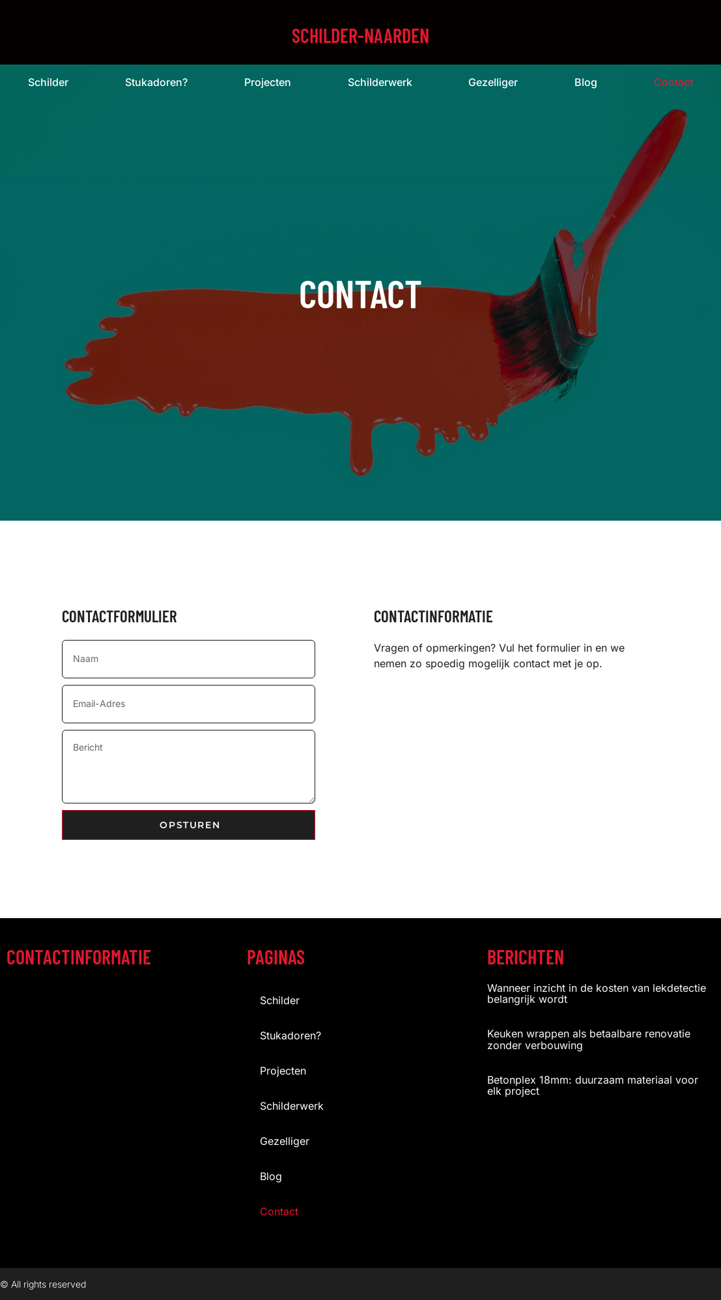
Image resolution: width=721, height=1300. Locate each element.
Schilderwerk (380, 82)
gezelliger (493, 82)
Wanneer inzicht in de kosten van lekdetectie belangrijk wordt (596, 993)
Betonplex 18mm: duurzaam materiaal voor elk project (592, 1085)
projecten (267, 82)
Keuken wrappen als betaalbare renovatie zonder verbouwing (588, 1039)
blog (585, 82)
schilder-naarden (360, 35)
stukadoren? (156, 82)
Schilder (48, 82)
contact (279, 1210)
